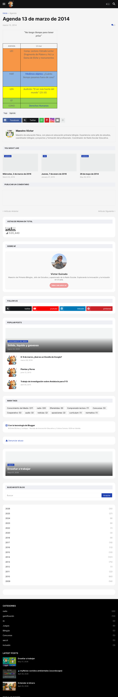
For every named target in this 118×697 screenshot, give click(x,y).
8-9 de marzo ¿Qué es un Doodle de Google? (41, 357)
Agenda (13, 13)
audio (29, 412)
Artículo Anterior (11, 211)
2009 (59, 581)
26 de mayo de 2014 (89, 174)
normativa (92, 412)
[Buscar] (54, 495)
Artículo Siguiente (106, 211)
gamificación (59, 616)
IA (59, 621)
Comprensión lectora (78, 408)
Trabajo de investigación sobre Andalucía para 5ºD (44, 381)
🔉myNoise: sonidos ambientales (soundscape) (40, 671)
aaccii (59, 640)
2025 (59, 513)
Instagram (53, 120)
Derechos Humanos (39, 105)
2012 (59, 566)
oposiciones (58, 412)
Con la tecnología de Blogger (20, 425)
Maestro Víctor (25, 130)
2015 (59, 552)
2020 (59, 532)
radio (41, 408)
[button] (3, 4)
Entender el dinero (26, 683)
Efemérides (56, 408)
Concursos (99, 408)
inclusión (59, 645)
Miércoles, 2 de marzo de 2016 (17, 174)
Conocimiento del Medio (20, 408)
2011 (59, 571)
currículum (75, 412)
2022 (59, 528)
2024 (59, 518)
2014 (59, 557)
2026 (59, 508)
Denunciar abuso (15, 440)
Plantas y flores (28, 369)
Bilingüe (59, 630)
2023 (59, 523)
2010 (59, 576)
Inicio (5, 13)
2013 (59, 562)
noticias (43, 412)
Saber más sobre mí (59, 285)
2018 (59, 537)
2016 (59, 547)
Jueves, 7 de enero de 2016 (54, 174)
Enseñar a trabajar (26, 658)
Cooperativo (14, 412)
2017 (59, 542)
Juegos (59, 625)
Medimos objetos (34, 73)
